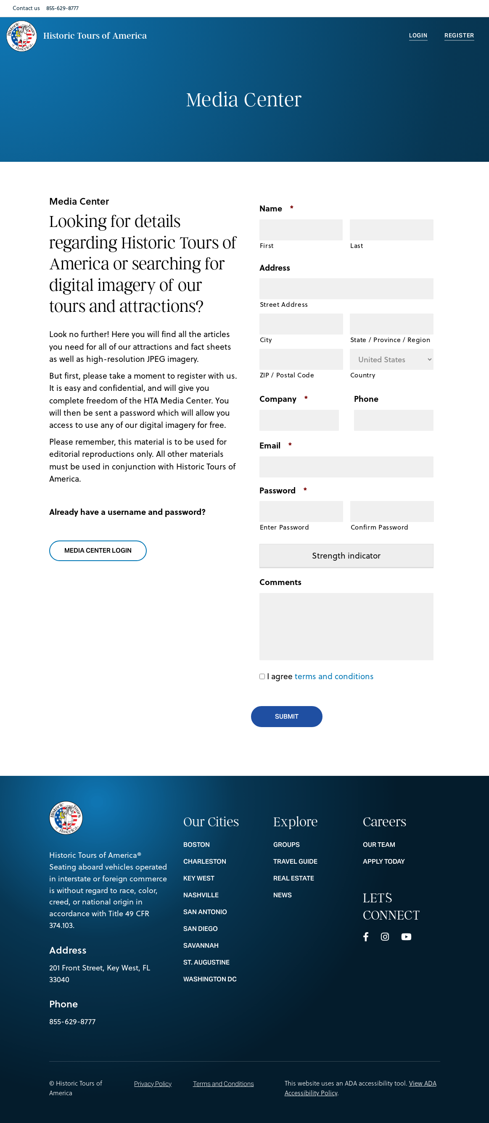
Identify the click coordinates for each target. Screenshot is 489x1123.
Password (283, 490)
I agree (320, 676)
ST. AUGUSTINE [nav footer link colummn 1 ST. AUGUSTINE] (221, 962)
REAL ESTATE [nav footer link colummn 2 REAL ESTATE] (311, 878)
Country (362, 375)
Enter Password (284, 527)
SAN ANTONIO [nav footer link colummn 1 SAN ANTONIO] (221, 912)
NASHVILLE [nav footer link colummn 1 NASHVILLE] (221, 895)
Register (459, 35)
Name (276, 208)
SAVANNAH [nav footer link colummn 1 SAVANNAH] (221, 945)
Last (356, 245)
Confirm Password (380, 527)
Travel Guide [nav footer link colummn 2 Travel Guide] (311, 861)
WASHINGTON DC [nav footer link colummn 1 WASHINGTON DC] (221, 979)
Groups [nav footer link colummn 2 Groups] (311, 844)
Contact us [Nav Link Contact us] (26, 8)
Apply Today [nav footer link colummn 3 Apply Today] (401, 861)
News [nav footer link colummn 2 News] (311, 895)
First (267, 245)
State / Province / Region (390, 339)
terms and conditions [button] (334, 676)
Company (283, 399)
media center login (103, 551)
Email (275, 445)
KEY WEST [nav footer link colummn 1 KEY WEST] (221, 878)
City (266, 339)
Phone (366, 399)
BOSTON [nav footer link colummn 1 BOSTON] (221, 844)
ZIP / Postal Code (287, 375)
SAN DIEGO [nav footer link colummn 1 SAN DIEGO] (221, 928)
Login (418, 35)
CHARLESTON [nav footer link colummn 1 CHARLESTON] (221, 861)
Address (274, 268)
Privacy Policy (153, 1084)
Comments (280, 582)
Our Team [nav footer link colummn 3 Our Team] (401, 844)
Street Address (284, 304)
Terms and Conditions (223, 1084)
